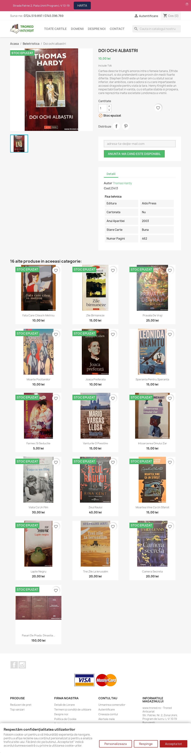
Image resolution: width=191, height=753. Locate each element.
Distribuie (116, 126)
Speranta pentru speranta (152, 379)
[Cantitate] (102, 108)
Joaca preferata (95, 379)
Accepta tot (173, 744)
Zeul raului (95, 507)
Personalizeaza (115, 744)
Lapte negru (38, 571)
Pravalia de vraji (152, 315)
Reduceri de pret (20, 704)
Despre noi (97, 29)
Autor (108, 183)
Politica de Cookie (65, 719)
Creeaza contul (108, 714)
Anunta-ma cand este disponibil (134, 154)
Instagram (22, 664)
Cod (107, 188)
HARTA (82, 5)
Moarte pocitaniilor (38, 379)
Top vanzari (17, 709)
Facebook (14, 664)
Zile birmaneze (95, 315)
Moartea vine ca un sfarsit (152, 507)
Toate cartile (55, 29)
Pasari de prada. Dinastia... (38, 635)
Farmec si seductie (38, 443)
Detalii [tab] (111, 174)
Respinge (146, 744)
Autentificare (106, 709)
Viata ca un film (38, 507)
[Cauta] (156, 28)
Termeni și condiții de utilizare (72, 709)
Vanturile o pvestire (95, 443)
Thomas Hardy (122, 183)
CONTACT (117, 29)
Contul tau (107, 698)
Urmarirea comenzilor (111, 704)
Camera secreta (152, 571)
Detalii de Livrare (64, 704)
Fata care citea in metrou (38, 315)
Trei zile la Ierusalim (95, 571)
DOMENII (77, 29)
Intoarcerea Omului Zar (152, 443)
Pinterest (125, 126)
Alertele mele (106, 719)
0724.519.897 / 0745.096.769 (43, 16)
